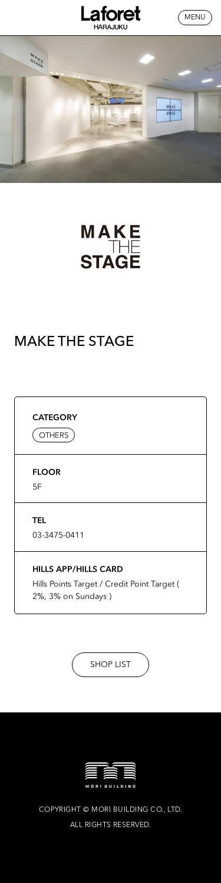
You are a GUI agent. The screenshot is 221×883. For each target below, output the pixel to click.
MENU (195, 17)
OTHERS (53, 435)
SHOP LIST (110, 665)
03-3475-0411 (58, 534)
